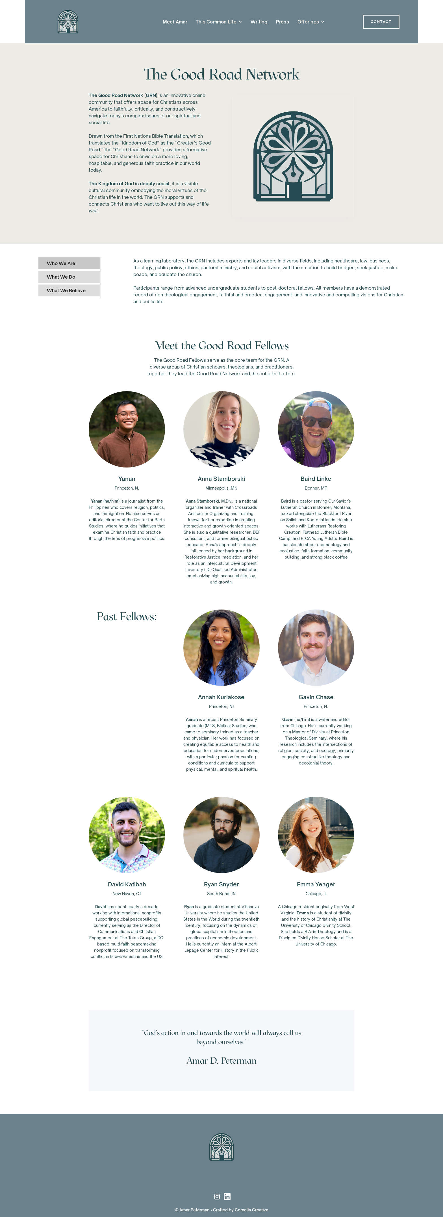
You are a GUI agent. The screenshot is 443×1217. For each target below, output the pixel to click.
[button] (219, 22)
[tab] (69, 263)
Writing (259, 22)
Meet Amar (175, 22)
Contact (381, 22)
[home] (64, 22)
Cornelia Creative (251, 1209)
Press (282, 22)
